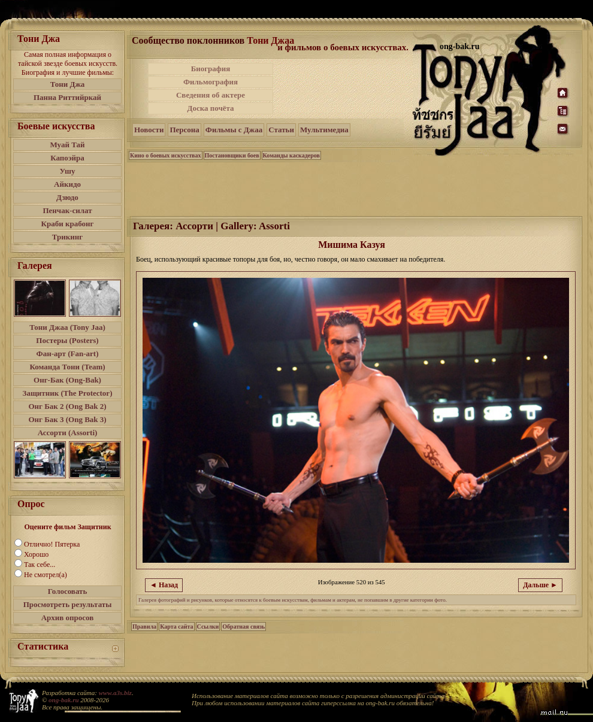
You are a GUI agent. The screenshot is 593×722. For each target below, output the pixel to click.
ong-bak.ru (63, 699)
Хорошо (36, 554)
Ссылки (208, 626)
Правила (144, 626)
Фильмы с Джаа (233, 129)
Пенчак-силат (67, 210)
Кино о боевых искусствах (165, 155)
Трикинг (67, 236)
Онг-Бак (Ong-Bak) (67, 379)
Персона (184, 129)
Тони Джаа (270, 40)
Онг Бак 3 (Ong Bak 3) (67, 419)
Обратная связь (243, 626)
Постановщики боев (232, 155)
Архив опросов (67, 617)
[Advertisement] (355, 188)
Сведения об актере (210, 94)
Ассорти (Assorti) (68, 432)
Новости (149, 129)
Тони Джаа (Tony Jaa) (67, 327)
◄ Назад (164, 585)
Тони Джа (67, 84)
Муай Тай (67, 144)
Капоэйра (67, 157)
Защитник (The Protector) (68, 393)
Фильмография (210, 81)
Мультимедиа (324, 129)
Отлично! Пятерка (52, 544)
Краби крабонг (67, 223)
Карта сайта (176, 626)
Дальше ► (540, 585)
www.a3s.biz (115, 692)
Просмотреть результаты (67, 604)
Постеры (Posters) (67, 340)
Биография (211, 68)
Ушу (67, 170)
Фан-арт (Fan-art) (68, 353)
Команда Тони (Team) (67, 366)
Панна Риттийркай (67, 97)
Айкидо (67, 184)
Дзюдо (67, 197)
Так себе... (39, 564)
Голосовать (67, 591)
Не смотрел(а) (45, 575)
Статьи (281, 129)
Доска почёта (210, 108)
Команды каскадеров (291, 155)
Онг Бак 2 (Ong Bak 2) (67, 406)
